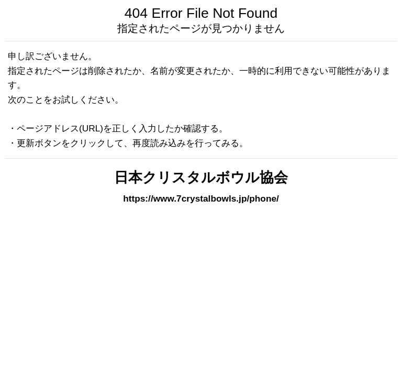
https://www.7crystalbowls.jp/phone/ (201, 198)
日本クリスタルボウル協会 (201, 177)
